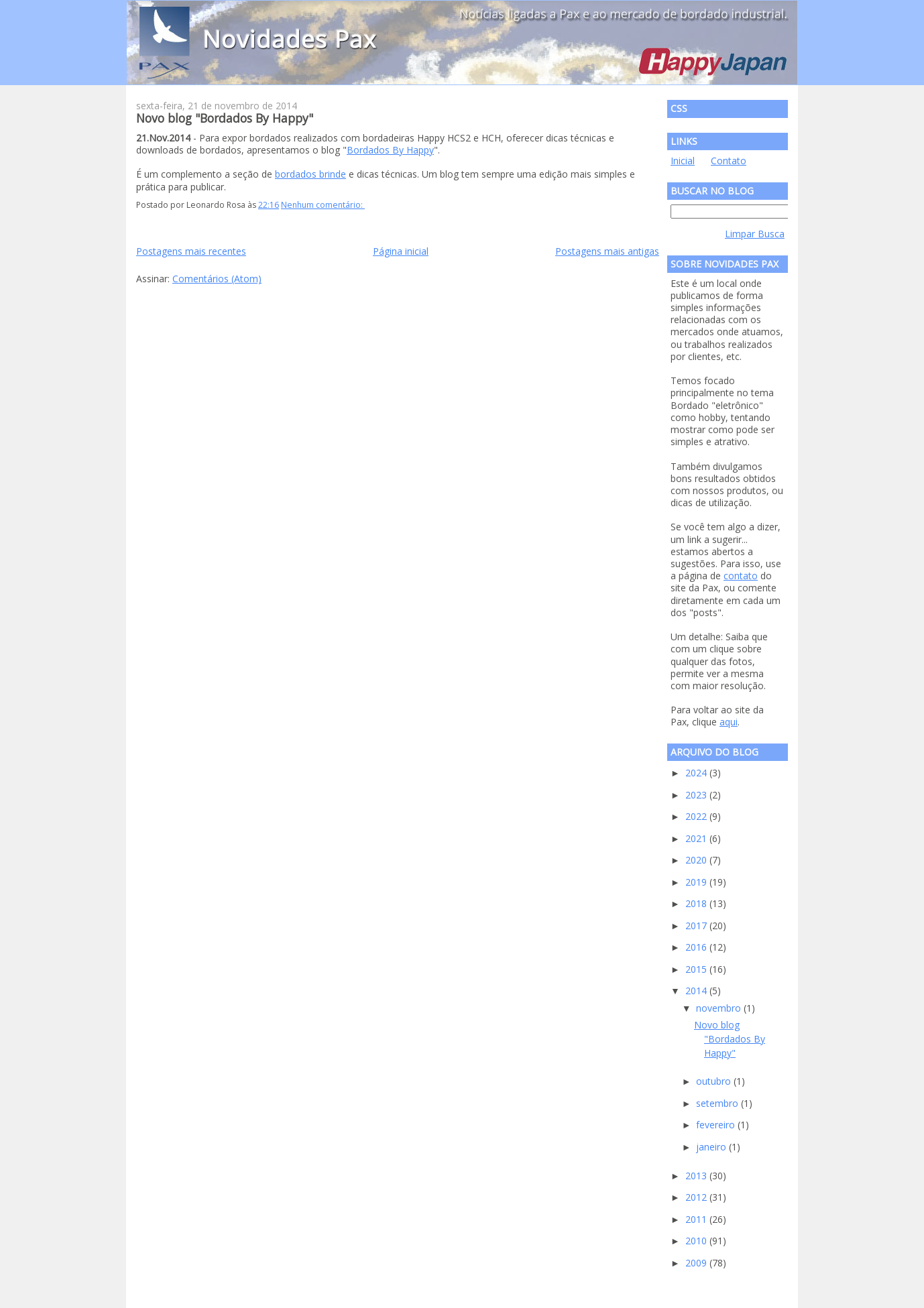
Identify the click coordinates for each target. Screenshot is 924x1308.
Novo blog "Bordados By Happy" (224, 118)
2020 (697, 859)
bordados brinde (310, 174)
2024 (697, 772)
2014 (697, 990)
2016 (697, 947)
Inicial (683, 160)
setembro (718, 1103)
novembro (720, 1008)
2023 (697, 794)
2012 (697, 1197)
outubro (715, 1081)
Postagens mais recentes (191, 251)
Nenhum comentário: (323, 205)
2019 (697, 882)
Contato (728, 160)
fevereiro (717, 1124)
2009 (697, 1262)
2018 (697, 903)
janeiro (712, 1146)
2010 (697, 1240)
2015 (697, 969)
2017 (697, 925)
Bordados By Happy (390, 149)
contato (741, 575)
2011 (697, 1219)
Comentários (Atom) (217, 278)
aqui (728, 721)
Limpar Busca (755, 233)
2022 (697, 816)
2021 (697, 838)
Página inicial (400, 251)
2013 (697, 1175)
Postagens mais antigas (607, 251)
